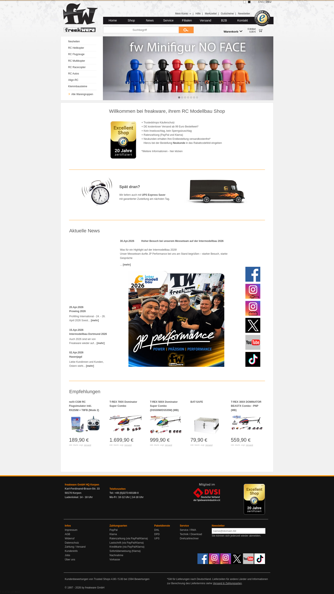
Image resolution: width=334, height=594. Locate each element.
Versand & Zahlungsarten (227, 583)
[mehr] (95, 320)
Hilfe (198, 13)
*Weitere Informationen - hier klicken (162, 151)
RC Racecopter (77, 67)
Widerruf (69, 538)
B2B (224, 20)
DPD (157, 534)
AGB (67, 534)
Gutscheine (227, 13)
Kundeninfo (71, 551)
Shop (131, 20)
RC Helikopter (76, 47)
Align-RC (73, 80)
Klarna (113, 534)
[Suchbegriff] (141, 30)
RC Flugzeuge (76, 54)
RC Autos (73, 73)
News (150, 20)
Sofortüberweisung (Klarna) (125, 551)
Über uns (70, 559)
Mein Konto (183, 13)
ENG (261, 1)
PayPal (113, 529)
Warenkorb (233, 31)
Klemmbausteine (77, 86)
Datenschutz (72, 542)
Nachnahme (116, 555)
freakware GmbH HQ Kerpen (82, 484)
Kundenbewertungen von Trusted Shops (87, 579)
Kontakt (242, 20)
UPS (157, 538)
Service (168, 20)
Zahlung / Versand (75, 546)
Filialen (187, 20)
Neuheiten (74, 41)
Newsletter (244, 13)
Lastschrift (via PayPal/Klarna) (126, 542)
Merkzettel (211, 13)
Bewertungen (142, 579)
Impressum (71, 529)
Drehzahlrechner (189, 538)
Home (113, 20)
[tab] (179, 97)
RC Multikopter (76, 60)
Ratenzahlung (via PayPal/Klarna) (128, 538)
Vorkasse (114, 559)
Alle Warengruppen (80, 94)
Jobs (67, 555)
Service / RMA (188, 529)
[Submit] (186, 30)
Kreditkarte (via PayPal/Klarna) (126, 546)
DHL (156, 529)
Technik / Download (191, 534)
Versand (205, 20)
